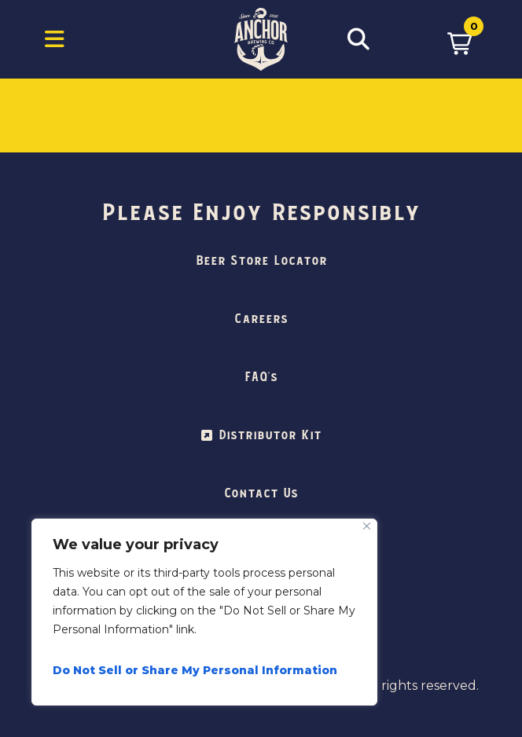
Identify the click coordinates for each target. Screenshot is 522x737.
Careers (261, 319)
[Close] (366, 526)
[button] (459, 39)
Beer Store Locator (261, 261)
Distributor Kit (270, 435)
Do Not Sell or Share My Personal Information (195, 670)
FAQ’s (261, 377)
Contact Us (261, 493)
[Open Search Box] (358, 39)
